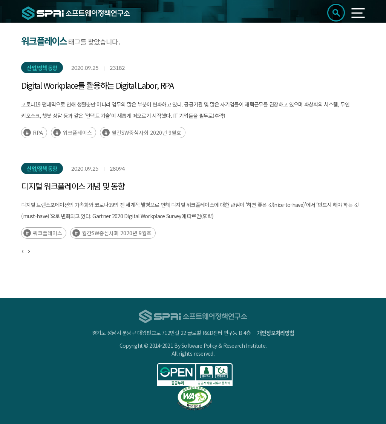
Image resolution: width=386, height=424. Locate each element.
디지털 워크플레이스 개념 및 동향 (72, 186)
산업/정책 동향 (42, 67)
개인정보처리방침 (275, 332)
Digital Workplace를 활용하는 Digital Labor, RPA (97, 85)
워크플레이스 (77, 132)
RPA (38, 132)
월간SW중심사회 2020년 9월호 (146, 132)
